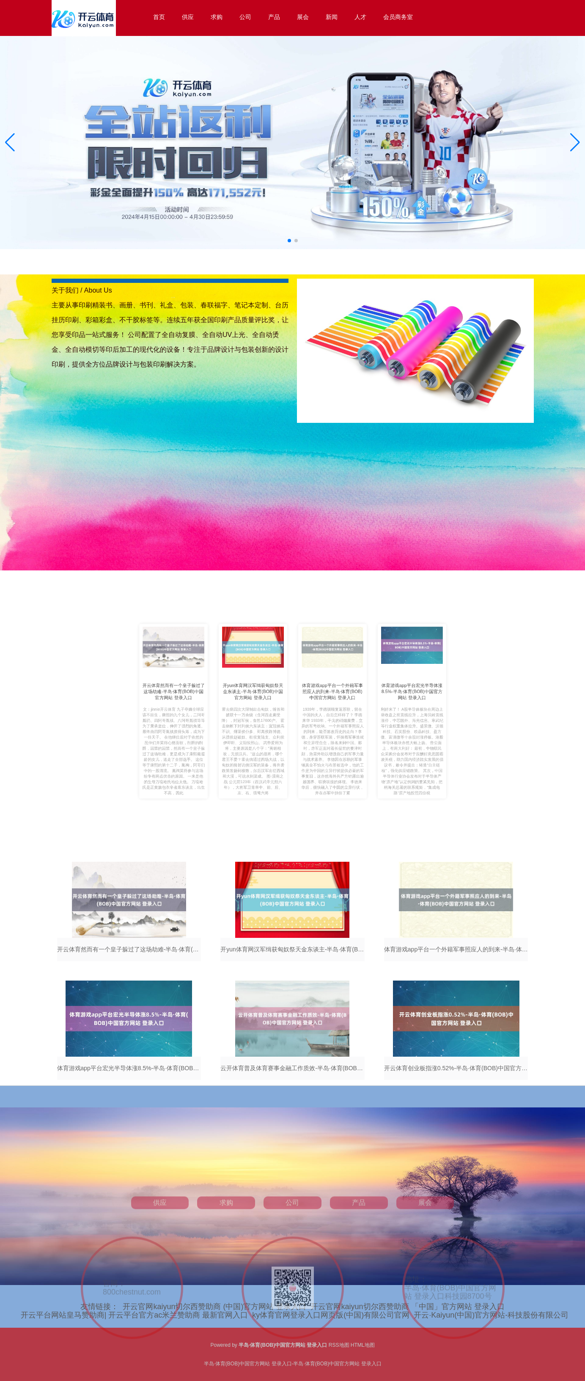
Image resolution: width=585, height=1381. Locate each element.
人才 (360, 17)
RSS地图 (339, 1345)
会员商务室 (398, 17)
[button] (575, 142)
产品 (274, 17)
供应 (188, 17)
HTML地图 (363, 1345)
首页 (159, 17)
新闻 (332, 17)
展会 (303, 17)
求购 (216, 17)
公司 (245, 17)
